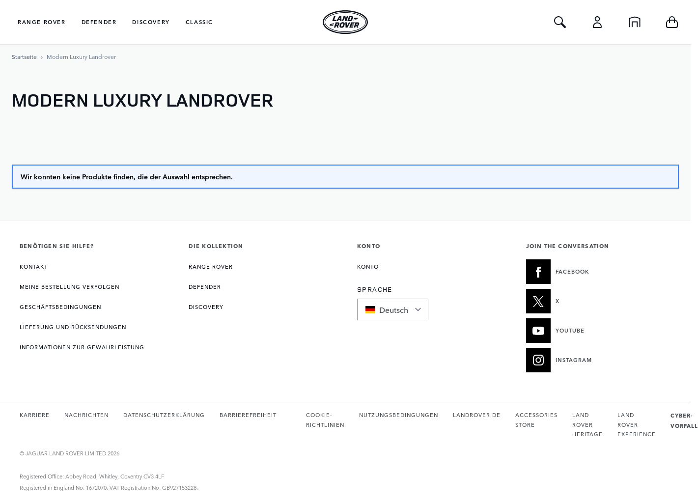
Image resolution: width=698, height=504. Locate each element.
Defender (99, 22)
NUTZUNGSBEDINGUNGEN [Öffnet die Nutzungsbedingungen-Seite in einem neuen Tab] (398, 415)
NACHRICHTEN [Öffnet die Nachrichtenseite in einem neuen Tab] (86, 415)
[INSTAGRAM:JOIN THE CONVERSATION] (598, 360)
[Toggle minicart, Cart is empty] (672, 22)
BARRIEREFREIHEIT (248, 415)
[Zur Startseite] (24, 56)
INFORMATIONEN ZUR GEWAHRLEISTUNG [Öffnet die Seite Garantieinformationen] (82, 347)
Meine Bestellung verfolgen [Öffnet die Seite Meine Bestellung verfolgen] (69, 286)
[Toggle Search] (560, 22)
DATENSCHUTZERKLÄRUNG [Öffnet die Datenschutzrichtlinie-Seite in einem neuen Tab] (164, 415)
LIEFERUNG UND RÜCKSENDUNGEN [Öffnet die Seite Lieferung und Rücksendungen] (73, 327)
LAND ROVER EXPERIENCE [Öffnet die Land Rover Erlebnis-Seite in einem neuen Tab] (636, 424)
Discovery (150, 22)
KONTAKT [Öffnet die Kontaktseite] (34, 266)
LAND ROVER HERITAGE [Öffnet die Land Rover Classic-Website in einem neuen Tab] (587, 424)
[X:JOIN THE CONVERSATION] (598, 301)
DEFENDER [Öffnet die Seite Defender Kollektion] (205, 286)
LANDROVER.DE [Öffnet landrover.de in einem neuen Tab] (477, 415)
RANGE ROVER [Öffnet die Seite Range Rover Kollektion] (211, 266)
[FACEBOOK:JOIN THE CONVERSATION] (598, 271)
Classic (199, 22)
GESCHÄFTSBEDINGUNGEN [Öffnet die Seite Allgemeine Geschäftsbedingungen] (60, 307)
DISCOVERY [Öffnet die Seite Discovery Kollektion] (206, 307)
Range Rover (42, 22)
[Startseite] (634, 22)
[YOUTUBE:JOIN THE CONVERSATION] (598, 330)
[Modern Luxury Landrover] (81, 56)
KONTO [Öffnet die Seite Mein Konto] (368, 266)
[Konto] (597, 22)
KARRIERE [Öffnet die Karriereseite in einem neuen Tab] (35, 415)
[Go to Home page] (345, 22)
